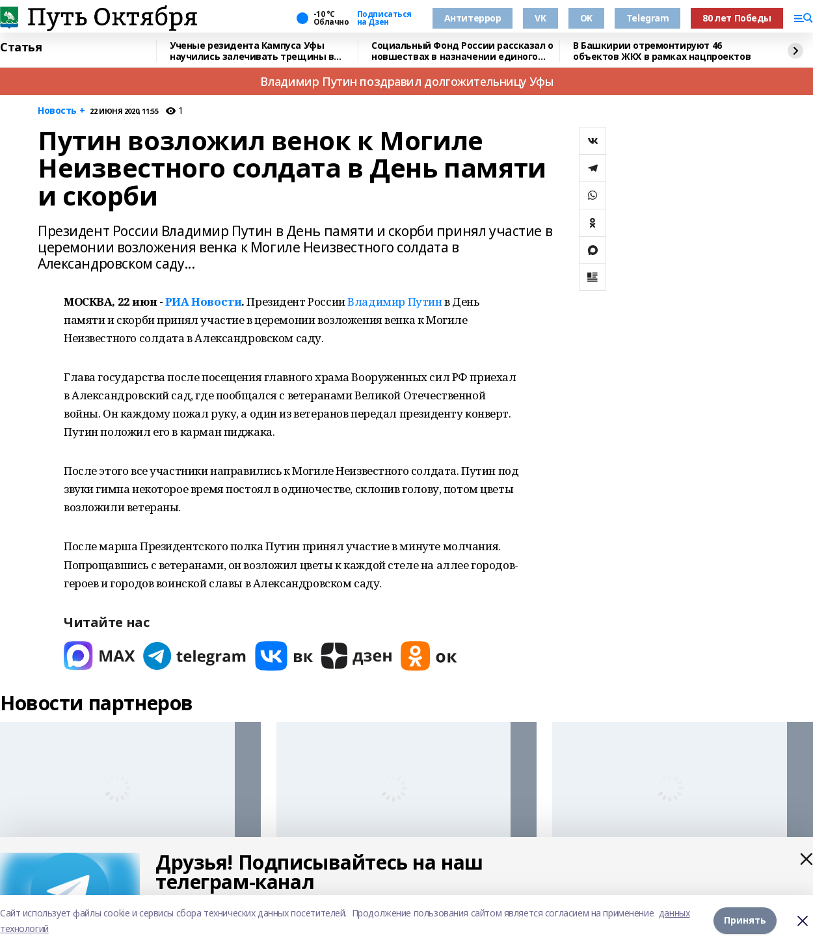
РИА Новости (203, 301)
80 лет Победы (736, 18)
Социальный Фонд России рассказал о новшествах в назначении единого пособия (462, 51)
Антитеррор (472, 18)
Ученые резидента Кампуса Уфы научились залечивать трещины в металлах (252, 51)
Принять (745, 920)
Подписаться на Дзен (384, 18)
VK (540, 18)
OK (586, 18)
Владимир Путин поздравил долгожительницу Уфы (406, 81)
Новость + (61, 110)
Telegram (647, 18)
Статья (21, 47)
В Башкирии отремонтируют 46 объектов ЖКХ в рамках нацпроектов (662, 51)
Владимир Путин (394, 301)
